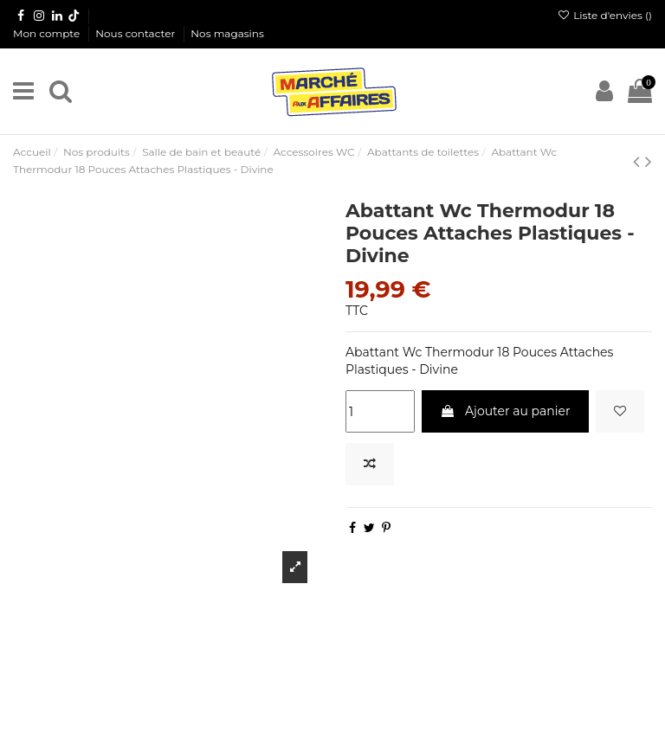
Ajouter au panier (505, 411)
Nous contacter (136, 33)
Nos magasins (226, 33)
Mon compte (47, 33)
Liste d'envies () (605, 15)
